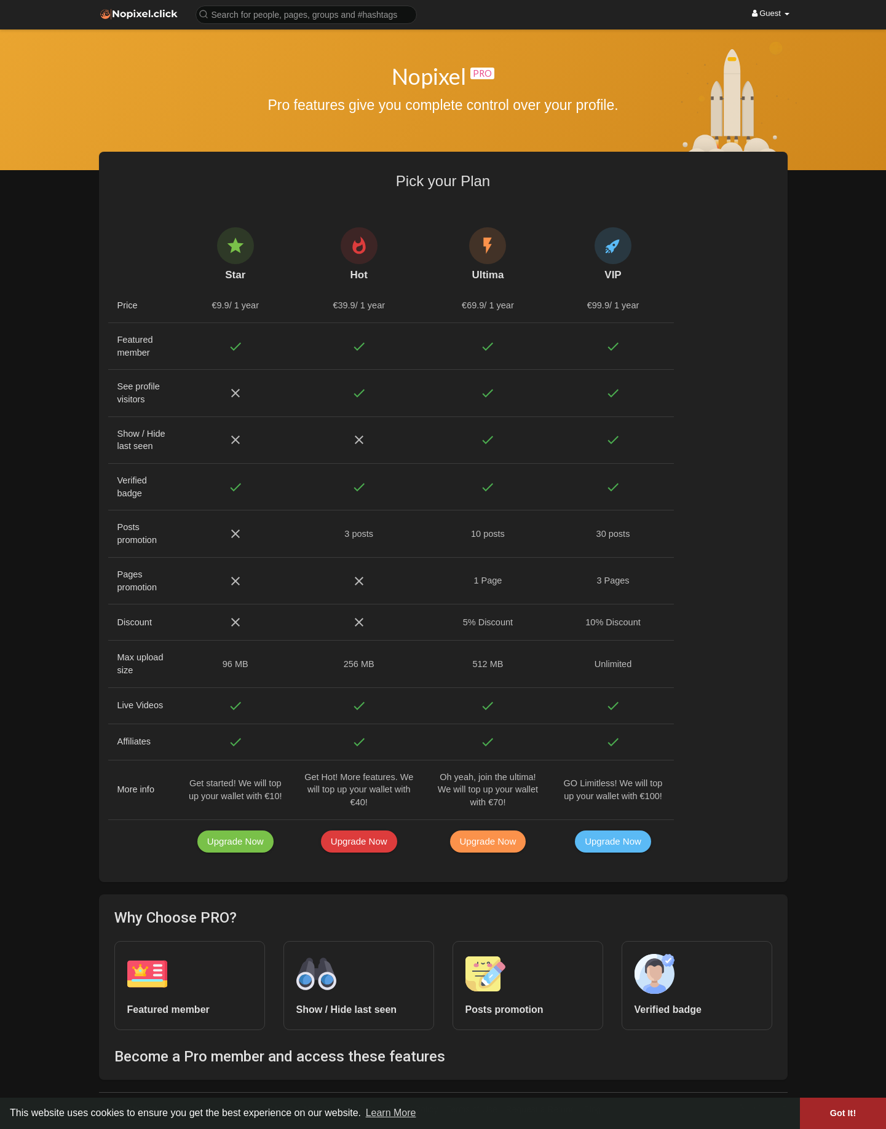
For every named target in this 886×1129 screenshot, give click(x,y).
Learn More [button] (391, 1113)
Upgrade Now (235, 841)
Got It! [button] (843, 1113)
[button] (306, 14)
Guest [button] (770, 13)
